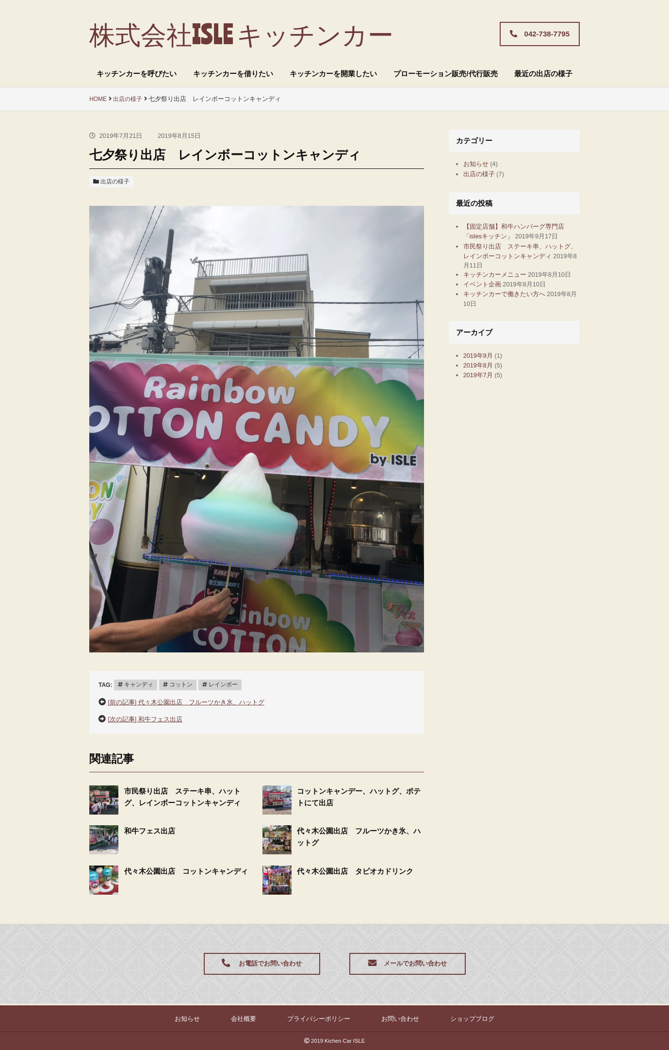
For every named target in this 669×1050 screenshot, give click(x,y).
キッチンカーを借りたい (233, 73)
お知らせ (477, 164)
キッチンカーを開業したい (333, 73)
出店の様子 (130, 98)
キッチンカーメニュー (499, 286)
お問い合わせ (386, 1018)
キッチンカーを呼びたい (137, 73)
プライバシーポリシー (316, 1018)
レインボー (229, 683)
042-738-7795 (540, 34)
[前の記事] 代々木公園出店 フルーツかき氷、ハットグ (198, 701)
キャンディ (140, 683)
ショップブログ (443, 1018)
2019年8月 (480, 393)
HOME (98, 98)
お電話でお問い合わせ (262, 964)
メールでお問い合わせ (407, 964)
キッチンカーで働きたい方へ (510, 318)
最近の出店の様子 (543, 73)
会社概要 (254, 1018)
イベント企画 (485, 306)
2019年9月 (480, 381)
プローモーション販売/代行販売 (445, 73)
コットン (184, 683)
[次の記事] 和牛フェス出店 (151, 718)
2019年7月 (480, 404)
